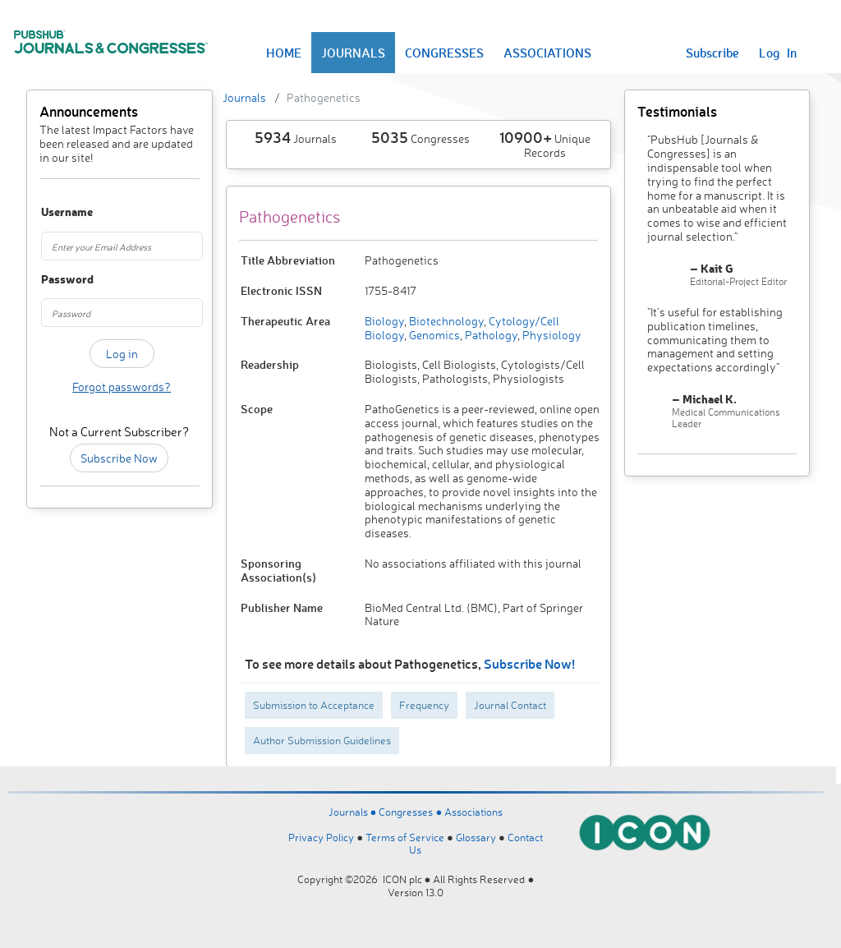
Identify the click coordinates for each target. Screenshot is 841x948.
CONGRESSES (444, 52)
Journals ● (354, 811)
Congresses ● (411, 811)
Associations (473, 811)
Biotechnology (445, 321)
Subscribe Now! (529, 663)
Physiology (550, 335)
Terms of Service (404, 837)
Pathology (489, 335)
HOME (283, 52)
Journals (244, 97)
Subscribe (712, 52)
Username (52, 212)
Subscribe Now (119, 458)
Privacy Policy (321, 837)
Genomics (433, 335)
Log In (778, 52)
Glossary (476, 837)
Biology (384, 321)
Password (52, 280)
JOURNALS (353, 52)
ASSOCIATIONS (547, 52)
